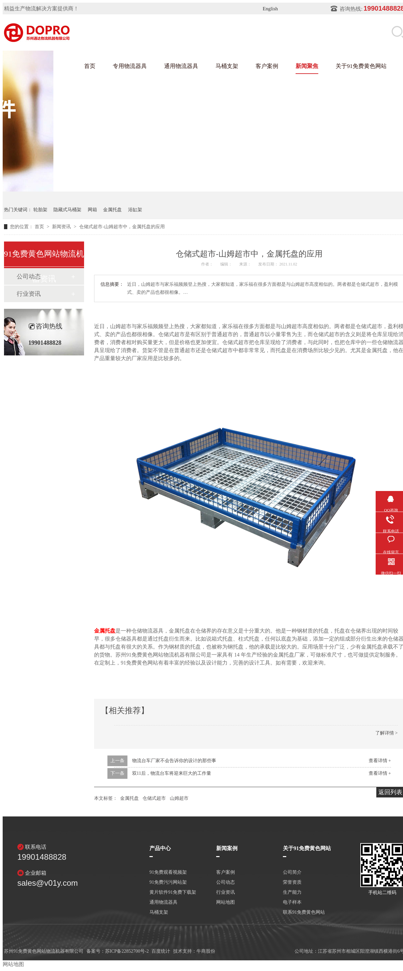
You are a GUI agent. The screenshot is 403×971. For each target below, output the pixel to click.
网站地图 (225, 902)
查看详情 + (380, 760)
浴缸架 (135, 209)
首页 (89, 66)
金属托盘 (112, 209)
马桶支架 (227, 66)
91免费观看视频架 (168, 872)
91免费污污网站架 (168, 882)
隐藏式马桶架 (67, 209)
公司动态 (225, 882)
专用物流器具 (130, 66)
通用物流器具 (181, 66)
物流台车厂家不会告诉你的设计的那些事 (174, 760)
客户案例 (267, 66)
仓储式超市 (154, 798)
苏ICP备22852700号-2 (127, 951)
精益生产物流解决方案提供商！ (41, 8)
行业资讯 (29, 293)
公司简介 (292, 872)
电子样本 (292, 902)
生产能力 (292, 892)
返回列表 (390, 792)
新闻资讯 (62, 226)
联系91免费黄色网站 (304, 912)
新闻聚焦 (307, 66)
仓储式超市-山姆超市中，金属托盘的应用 (122, 226)
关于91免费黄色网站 (361, 66)
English (270, 8)
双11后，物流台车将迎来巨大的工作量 (171, 773)
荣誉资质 (292, 882)
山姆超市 (179, 798)
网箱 (92, 209)
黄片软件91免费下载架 (172, 892)
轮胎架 (40, 209)
